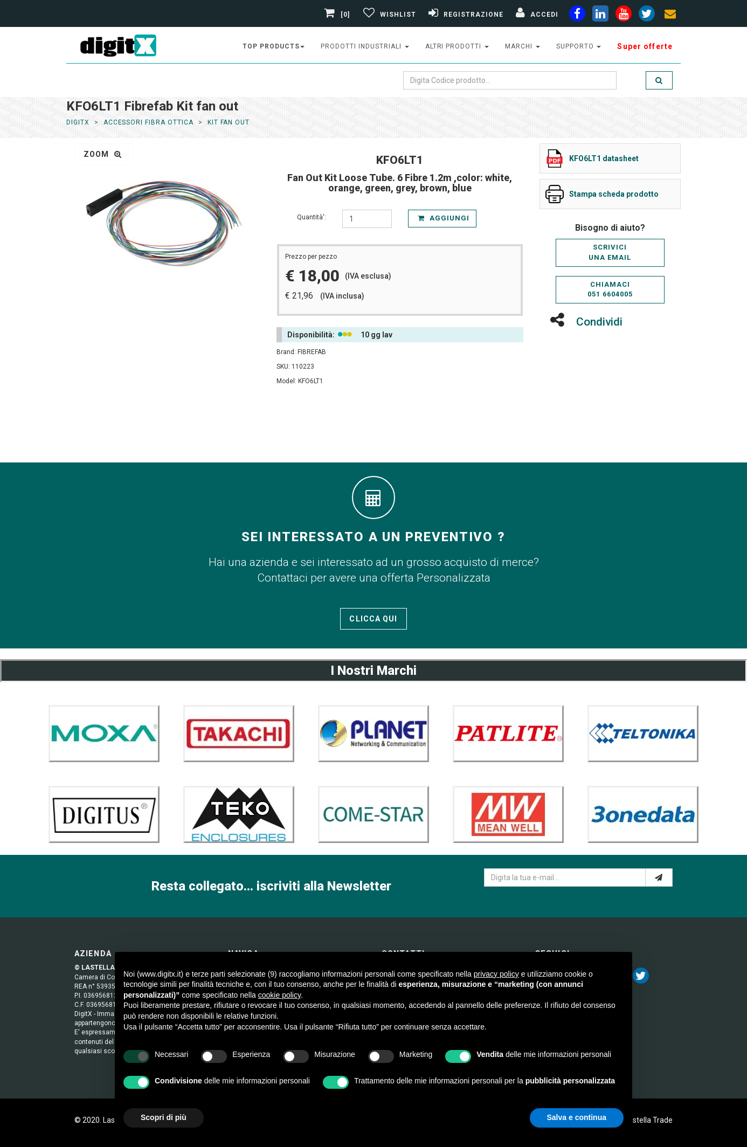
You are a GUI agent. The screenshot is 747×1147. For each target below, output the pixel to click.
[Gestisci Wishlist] (388, 14)
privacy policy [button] (496, 974)
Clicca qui (373, 618)
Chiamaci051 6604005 (610, 289)
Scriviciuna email (610, 252)
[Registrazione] (464, 14)
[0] (338, 14)
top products (274, 46)
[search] (659, 80)
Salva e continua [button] (576, 1117)
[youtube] (623, 15)
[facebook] (577, 15)
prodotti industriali (365, 46)
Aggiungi (443, 218)
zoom (103, 154)
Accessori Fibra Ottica (148, 122)
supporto (578, 46)
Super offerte (645, 46)
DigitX (77, 122)
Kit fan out (229, 122)
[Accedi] (535, 14)
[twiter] (647, 15)
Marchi (522, 46)
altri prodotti (457, 46)
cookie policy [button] (279, 995)
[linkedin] (600, 15)
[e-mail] (659, 877)
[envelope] (670, 15)
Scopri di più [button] (163, 1117)
